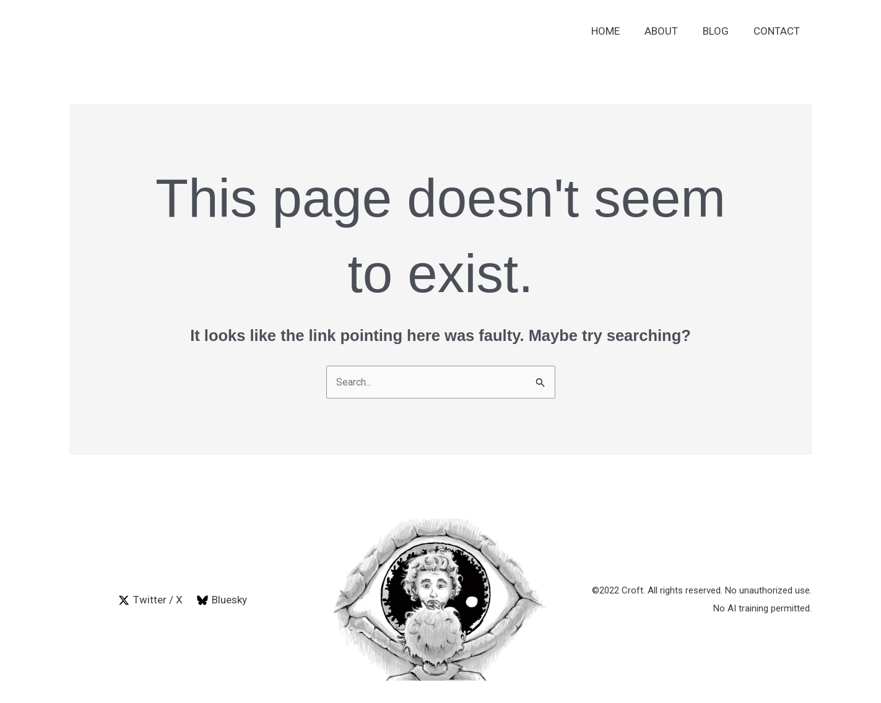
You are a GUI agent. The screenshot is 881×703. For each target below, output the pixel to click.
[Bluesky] (222, 600)
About (670, 31)
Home (618, 31)
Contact (778, 31)
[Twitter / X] (149, 600)
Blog (721, 31)
